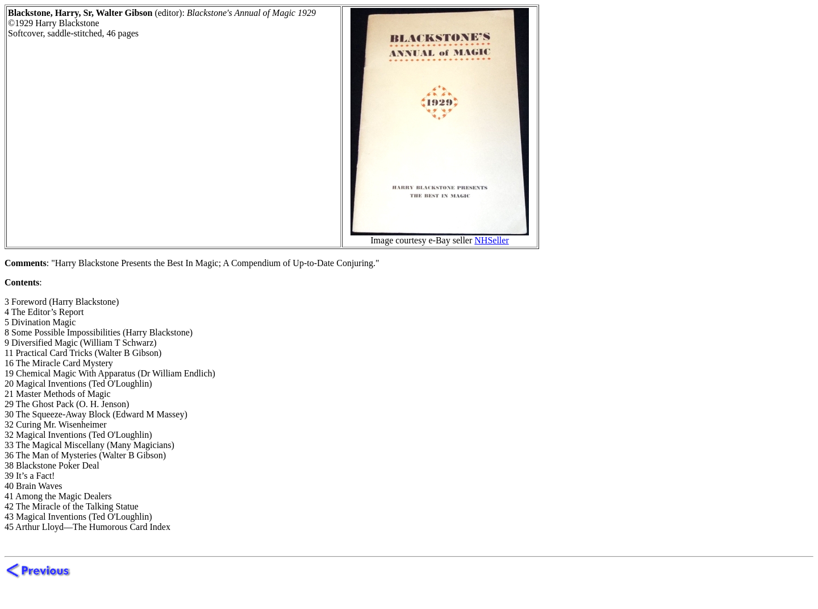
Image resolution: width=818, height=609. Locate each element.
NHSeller (491, 240)
